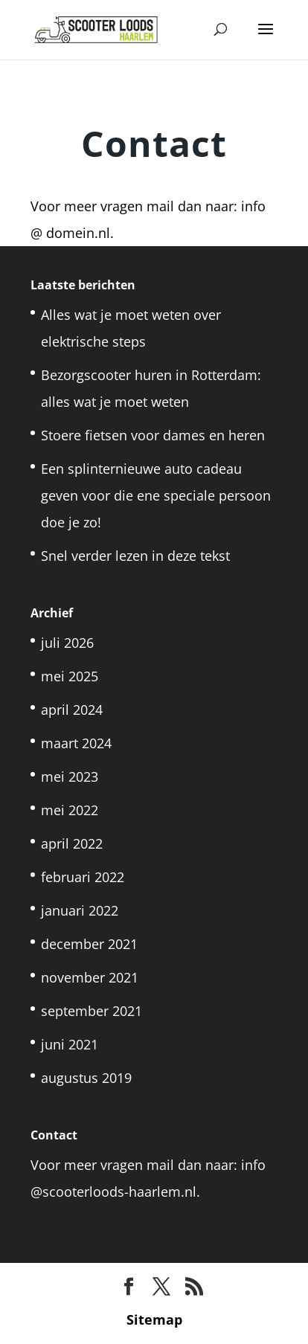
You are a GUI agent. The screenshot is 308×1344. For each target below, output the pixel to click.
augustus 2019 (86, 1078)
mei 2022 (69, 810)
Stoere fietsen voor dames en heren (155, 435)
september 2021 (91, 1011)
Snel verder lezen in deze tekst (135, 556)
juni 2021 (69, 1044)
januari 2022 (79, 910)
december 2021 (89, 944)
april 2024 (72, 709)
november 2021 (89, 977)
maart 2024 (76, 743)
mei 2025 (69, 676)
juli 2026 (67, 643)
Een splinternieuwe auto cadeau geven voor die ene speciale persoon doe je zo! (156, 495)
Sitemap (154, 1319)
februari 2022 (82, 877)
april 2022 (72, 843)
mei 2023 (69, 776)
